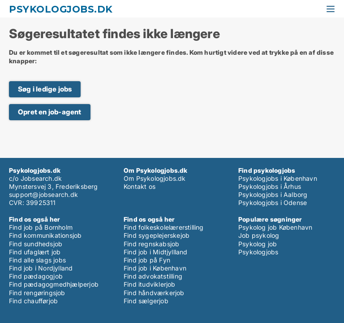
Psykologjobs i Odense (272, 202)
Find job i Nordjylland (41, 268)
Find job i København (155, 268)
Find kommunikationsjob (45, 235)
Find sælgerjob (146, 301)
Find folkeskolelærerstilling (164, 227)
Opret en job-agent (50, 112)
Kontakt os (139, 186)
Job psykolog (258, 235)
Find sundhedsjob (35, 244)
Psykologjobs (258, 252)
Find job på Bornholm (41, 227)
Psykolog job (257, 244)
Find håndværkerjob (154, 293)
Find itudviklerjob (150, 284)
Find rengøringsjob (37, 293)
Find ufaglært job (34, 252)
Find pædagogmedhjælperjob (54, 284)
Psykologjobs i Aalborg (272, 194)
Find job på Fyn (147, 260)
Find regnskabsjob (151, 244)
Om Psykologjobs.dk (155, 178)
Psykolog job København (275, 227)
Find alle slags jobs (37, 260)
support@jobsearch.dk (43, 194)
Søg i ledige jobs (45, 89)
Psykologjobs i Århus (269, 186)
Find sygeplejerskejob (156, 235)
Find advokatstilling (153, 276)
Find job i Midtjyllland (156, 252)
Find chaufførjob (33, 301)
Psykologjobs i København (277, 178)
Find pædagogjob (36, 276)
